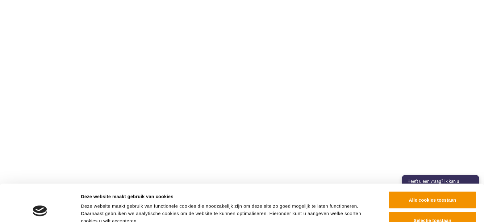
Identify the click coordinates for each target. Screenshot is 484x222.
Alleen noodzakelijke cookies (432, 205)
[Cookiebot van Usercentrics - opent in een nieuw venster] (40, 210)
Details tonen (333, 206)
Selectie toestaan (433, 185)
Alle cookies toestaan (432, 165)
